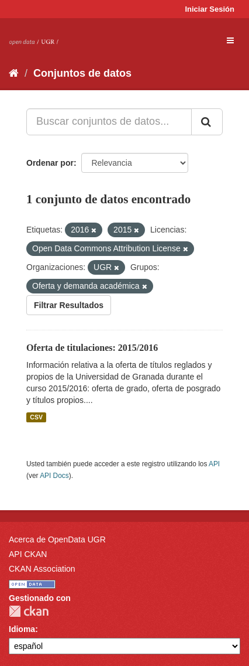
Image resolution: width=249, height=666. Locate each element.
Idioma (22, 629)
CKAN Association (42, 568)
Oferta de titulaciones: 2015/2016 (92, 348)
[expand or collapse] (230, 40)
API (214, 464)
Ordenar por (50, 163)
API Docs (54, 476)
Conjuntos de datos (82, 73)
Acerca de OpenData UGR (57, 539)
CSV (36, 417)
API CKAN (28, 554)
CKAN (29, 611)
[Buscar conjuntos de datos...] (109, 121)
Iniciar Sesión (209, 9)
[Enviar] (207, 121)
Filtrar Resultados (68, 305)
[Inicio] (14, 73)
